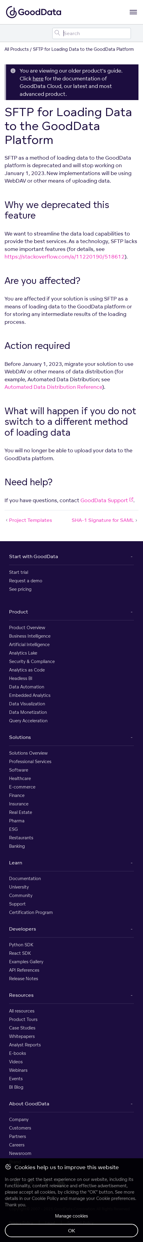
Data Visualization (27, 703)
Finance (16, 795)
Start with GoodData (33, 556)
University (19, 886)
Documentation (25, 878)
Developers (22, 929)
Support (17, 903)
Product (18, 612)
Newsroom (20, 1153)
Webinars (18, 1070)
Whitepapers (22, 1036)
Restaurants (21, 837)
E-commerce (22, 786)
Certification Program (31, 912)
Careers (16, 1144)
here (38, 78)
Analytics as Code (27, 669)
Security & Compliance (32, 661)
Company (18, 1119)
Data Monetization (28, 712)
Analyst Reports (25, 1044)
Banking (17, 846)
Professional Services (30, 761)
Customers (20, 1127)
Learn (15, 863)
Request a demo (25, 580)
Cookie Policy (45, 1198)
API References (24, 970)
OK (71, 1230)
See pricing (20, 589)
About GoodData (29, 1104)
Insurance (18, 803)
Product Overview (27, 627)
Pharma (16, 820)
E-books (17, 1053)
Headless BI (20, 678)
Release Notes (23, 978)
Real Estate (20, 812)
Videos (16, 1061)
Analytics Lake (23, 652)
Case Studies (22, 1027)
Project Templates (28, 520)
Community (20, 895)
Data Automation (26, 686)
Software (18, 769)
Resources (21, 995)
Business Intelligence (29, 636)
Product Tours (23, 1019)
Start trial (18, 572)
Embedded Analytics (29, 695)
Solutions (20, 737)
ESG (13, 829)
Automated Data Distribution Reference (53, 387)
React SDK (20, 953)
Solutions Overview (28, 753)
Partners (17, 1136)
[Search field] (91, 33)
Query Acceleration (28, 720)
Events (16, 1078)
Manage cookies (71, 1215)
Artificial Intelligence (29, 644)
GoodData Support (106, 500)
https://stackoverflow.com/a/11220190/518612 (65, 256)
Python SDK (21, 944)
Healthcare (20, 778)
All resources (21, 1010)
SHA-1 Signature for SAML (105, 520)
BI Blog (16, 1087)
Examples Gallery (26, 961)
